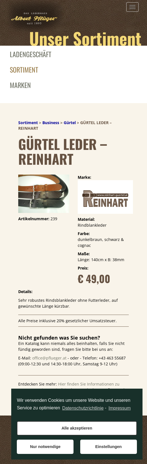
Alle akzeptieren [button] (76, 428)
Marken (20, 85)
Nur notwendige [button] (45, 446)
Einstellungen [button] (108, 446)
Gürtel (70, 122)
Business (50, 122)
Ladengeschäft (30, 54)
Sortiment (24, 69)
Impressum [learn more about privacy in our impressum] (120, 408)
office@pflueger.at (49, 358)
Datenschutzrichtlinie (83, 408)
